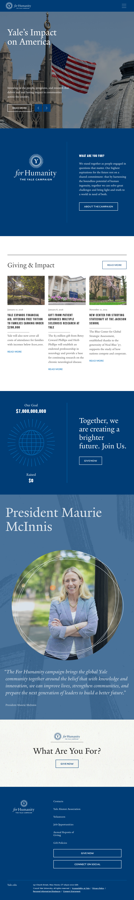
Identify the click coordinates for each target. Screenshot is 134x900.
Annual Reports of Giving (63, 834)
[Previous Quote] (38, 108)
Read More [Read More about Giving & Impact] (114, 270)
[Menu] (124, 5)
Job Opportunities (63, 824)
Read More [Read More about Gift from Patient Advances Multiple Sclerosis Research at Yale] (55, 374)
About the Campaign (98, 206)
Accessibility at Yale (80, 888)
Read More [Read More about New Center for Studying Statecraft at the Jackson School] (96, 365)
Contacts (58, 801)
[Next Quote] (47, 108)
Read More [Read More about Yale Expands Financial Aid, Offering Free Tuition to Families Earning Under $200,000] (14, 356)
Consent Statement (72, 891)
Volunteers (59, 816)
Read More (19, 107)
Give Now (90, 460)
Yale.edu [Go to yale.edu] (12, 885)
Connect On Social (87, 864)
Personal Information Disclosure (46, 891)
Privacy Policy (98, 888)
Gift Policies (60, 842)
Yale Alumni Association (66, 809)
